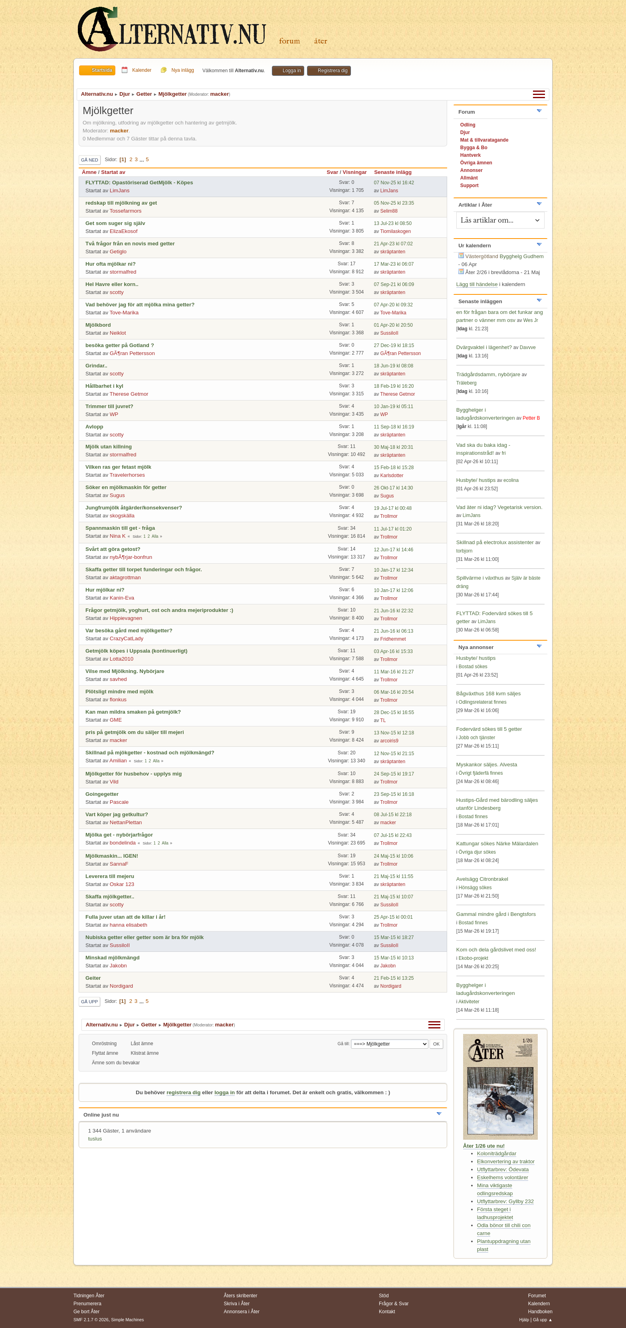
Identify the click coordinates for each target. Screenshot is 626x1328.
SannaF (119, 864)
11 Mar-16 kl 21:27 (394, 672)
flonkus (118, 699)
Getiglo (118, 252)
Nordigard (121, 986)
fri (504, 453)
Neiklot (118, 333)
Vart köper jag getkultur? (116, 814)
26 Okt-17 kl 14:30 (393, 488)
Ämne (89, 172)
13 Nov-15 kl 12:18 (394, 733)
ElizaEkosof (124, 231)
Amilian (118, 761)
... (143, 159)
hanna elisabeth (128, 925)
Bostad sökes (473, 666)
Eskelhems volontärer (502, 1177)
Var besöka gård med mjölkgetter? (128, 630)
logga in (224, 1092)
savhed (118, 679)
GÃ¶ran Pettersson (132, 353)
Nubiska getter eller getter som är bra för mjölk (144, 937)
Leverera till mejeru (109, 876)
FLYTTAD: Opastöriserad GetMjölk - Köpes (139, 182)
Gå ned (89, 160)
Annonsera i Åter (242, 1311)
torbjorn (464, 551)
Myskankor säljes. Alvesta (486, 765)
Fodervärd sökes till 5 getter (489, 729)
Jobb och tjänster (477, 737)
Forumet (537, 1295)
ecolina (511, 480)
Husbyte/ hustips (476, 480)
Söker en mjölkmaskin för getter (125, 487)
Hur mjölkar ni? (105, 590)
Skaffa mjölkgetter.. (109, 897)
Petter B (531, 418)
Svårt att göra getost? (113, 549)
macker (219, 94)
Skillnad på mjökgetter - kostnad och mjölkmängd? (149, 753)
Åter (320, 41)
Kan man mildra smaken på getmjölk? (133, 712)
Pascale (119, 802)
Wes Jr (530, 320)
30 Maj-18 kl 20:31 (394, 447)
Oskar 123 (122, 884)
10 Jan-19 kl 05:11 (394, 406)
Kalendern (539, 1303)
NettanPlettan (126, 822)
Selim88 (389, 211)
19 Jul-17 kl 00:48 (393, 508)
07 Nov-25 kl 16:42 (394, 182)
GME (116, 720)
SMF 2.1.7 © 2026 (91, 1319)
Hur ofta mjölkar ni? (110, 264)
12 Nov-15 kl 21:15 (394, 753)
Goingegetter (102, 794)
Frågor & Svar (394, 1303)
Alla (155, 536)
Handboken (540, 1311)
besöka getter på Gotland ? (119, 345)
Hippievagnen (126, 618)
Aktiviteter (468, 1001)
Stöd (384, 1295)
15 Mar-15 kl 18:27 (394, 937)
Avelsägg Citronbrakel (482, 879)
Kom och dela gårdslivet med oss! (496, 950)
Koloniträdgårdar (497, 1153)
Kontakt (387, 1311)
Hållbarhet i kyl (104, 386)
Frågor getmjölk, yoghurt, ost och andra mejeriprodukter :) (159, 610)
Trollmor (389, 516)
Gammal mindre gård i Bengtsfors (496, 914)
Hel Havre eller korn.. (112, 284)
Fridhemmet (393, 639)
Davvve (528, 347)
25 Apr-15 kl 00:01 (393, 917)
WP (114, 414)
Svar (332, 172)
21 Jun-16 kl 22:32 (394, 611)
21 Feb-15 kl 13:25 (394, 978)
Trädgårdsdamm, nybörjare (488, 374)
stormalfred (123, 272)
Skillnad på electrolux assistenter (495, 542)
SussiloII (389, 333)
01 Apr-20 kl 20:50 (393, 325)
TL (383, 720)
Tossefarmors (126, 211)
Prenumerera (87, 1303)
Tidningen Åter (89, 1295)
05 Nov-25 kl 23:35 (394, 203)
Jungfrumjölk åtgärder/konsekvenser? (133, 508)
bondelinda (123, 843)
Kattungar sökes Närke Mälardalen (497, 844)
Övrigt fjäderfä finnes (481, 773)
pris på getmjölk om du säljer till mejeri (134, 732)
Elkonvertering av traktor (506, 1161)
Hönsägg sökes (475, 887)
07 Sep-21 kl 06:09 (394, 284)
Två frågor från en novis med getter (130, 244)
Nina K (118, 536)
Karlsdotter (392, 475)
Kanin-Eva (122, 598)
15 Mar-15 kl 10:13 (394, 958)
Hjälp (524, 1319)
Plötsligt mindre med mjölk (119, 692)
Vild (114, 782)
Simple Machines (127, 1319)
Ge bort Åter (86, 1311)
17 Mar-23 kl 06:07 (394, 264)
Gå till (343, 1043)
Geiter (93, 978)
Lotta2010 (121, 659)
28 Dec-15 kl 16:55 (394, 712)
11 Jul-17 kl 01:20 (393, 529)
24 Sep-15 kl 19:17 (394, 774)
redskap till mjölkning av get (121, 203)
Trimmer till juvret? (109, 406)
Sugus (117, 495)
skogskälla (122, 516)
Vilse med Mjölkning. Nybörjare (124, 671)
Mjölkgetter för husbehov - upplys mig (133, 774)
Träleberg (466, 383)
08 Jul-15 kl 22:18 (393, 814)
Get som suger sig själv (115, 223)
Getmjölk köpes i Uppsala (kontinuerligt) (136, 651)
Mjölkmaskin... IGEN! (111, 856)
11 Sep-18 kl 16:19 (394, 427)
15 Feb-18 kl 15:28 (394, 467)
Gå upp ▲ (543, 1319)
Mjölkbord (98, 325)
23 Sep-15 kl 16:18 (394, 794)
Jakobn (118, 966)
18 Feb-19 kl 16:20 (394, 386)
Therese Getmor (129, 394)
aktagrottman (125, 577)
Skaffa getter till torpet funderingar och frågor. (143, 569)
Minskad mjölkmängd (112, 958)
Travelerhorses (127, 475)
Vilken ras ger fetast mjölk (118, 467)
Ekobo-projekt (473, 958)
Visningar (355, 172)
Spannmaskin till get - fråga (120, 528)
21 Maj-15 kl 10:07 (394, 897)
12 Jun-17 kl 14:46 (394, 550)
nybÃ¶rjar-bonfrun (131, 557)
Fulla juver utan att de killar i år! (125, 917)
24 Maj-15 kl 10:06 (394, 856)
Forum (289, 41)
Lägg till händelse (477, 284)
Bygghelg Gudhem (522, 256)
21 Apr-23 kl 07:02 (393, 244)
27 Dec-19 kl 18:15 (394, 345)
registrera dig (183, 1092)
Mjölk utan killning (108, 447)
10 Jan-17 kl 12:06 (394, 590)
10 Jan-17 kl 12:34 (394, 570)
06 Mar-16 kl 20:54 (394, 692)
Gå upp (89, 1001)
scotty (117, 292)
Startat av (113, 172)
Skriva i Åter (237, 1303)
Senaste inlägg (396, 172)
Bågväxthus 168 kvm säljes (488, 694)
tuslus (95, 1139)
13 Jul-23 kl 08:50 (393, 223)
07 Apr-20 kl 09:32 (393, 305)
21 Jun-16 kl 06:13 (394, 631)
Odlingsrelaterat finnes (483, 702)
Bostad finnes (473, 816)
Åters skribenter (241, 1295)
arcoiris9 (389, 741)
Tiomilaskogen (395, 231)
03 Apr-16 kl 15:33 (393, 651)
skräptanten (393, 252)
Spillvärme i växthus (480, 578)
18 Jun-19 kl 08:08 (394, 366)
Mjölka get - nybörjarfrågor (119, 835)
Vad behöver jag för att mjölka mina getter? (139, 305)
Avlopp (94, 427)
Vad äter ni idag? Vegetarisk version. (499, 507)
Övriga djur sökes (477, 852)
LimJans (120, 190)
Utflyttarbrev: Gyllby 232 (505, 1201)
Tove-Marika (124, 313)
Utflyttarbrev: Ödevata (503, 1169)
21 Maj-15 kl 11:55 (394, 876)
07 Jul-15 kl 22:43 (393, 835)
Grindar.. (96, 366)
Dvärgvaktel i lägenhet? (484, 347)
